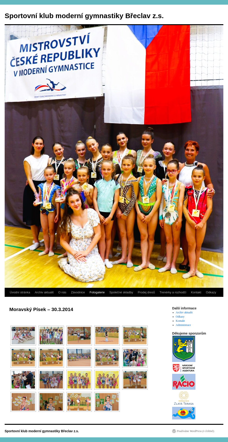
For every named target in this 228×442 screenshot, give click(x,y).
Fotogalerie (97, 292)
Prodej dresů (146, 292)
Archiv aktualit (44, 292)
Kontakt (196, 292)
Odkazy (211, 292)
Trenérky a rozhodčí (173, 292)
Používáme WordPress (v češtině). (196, 431)
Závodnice (78, 292)
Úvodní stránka (20, 292)
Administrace (183, 325)
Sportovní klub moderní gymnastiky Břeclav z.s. (84, 16)
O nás (62, 292)
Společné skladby (121, 292)
